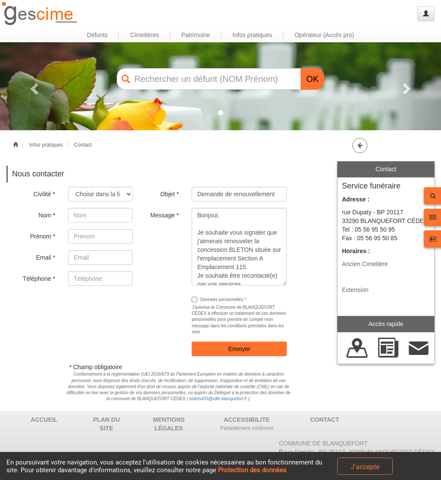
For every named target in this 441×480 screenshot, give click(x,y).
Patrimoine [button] (195, 34)
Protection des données (252, 470)
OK (312, 79)
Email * (45, 257)
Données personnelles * (219, 299)
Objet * (169, 194)
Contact (83, 145)
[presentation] (133, 309)
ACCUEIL (44, 419)
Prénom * (42, 236)
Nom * (46, 215)
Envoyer (239, 348)
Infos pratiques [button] (252, 34)
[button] (33, 86)
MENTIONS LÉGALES (169, 424)
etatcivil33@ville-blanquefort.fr (218, 398)
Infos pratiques (46, 145)
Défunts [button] (97, 34)
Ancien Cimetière (365, 263)
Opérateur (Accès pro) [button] (324, 34)
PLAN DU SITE (106, 424)
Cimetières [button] (144, 34)
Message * (164, 215)
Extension (355, 289)
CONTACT (324, 419)
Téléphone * (39, 278)
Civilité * (45, 194)
